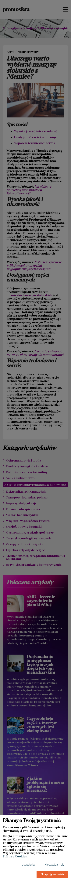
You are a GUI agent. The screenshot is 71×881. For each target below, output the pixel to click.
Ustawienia (28, 864)
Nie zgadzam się (54, 864)
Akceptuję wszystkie (52, 874)
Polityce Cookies (15, 856)
